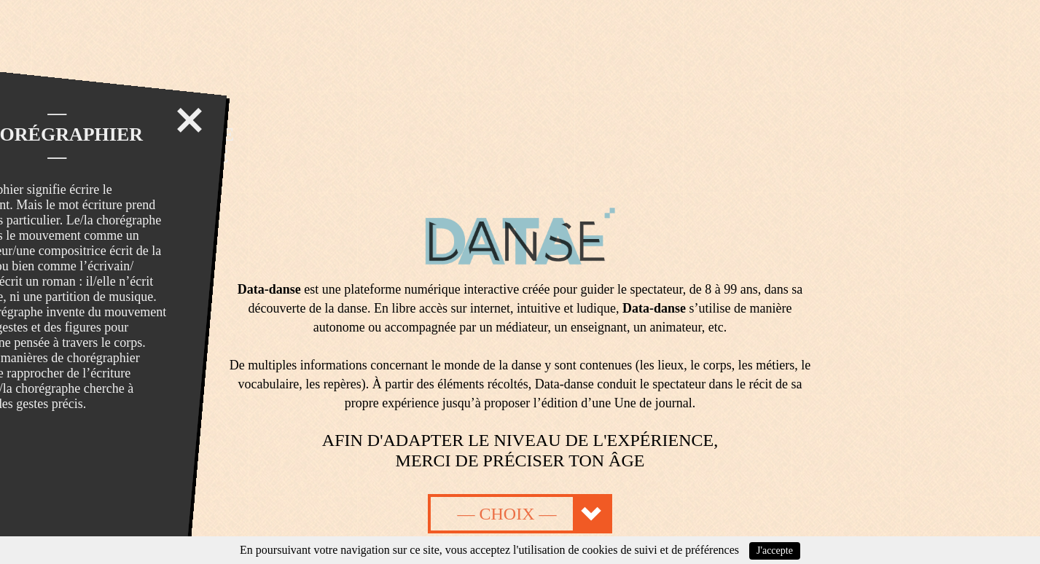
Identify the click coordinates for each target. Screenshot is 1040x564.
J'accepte (774, 550)
